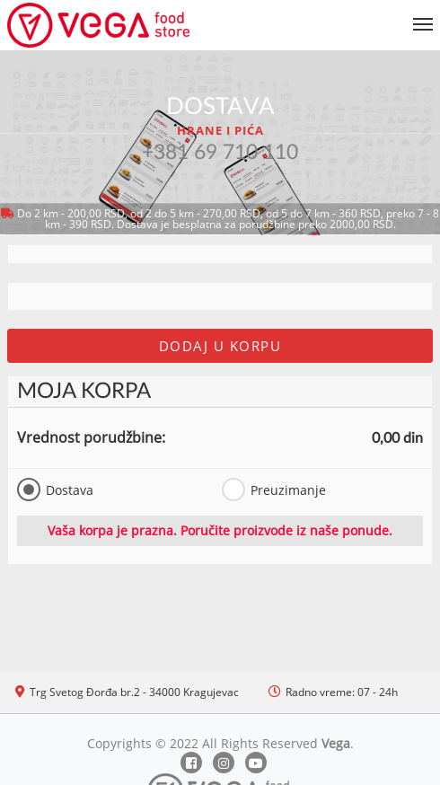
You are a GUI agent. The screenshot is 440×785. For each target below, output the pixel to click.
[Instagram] (223, 762)
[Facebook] (191, 762)
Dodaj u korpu (220, 346)
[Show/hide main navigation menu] (220, 17)
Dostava (55, 489)
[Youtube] (256, 762)
